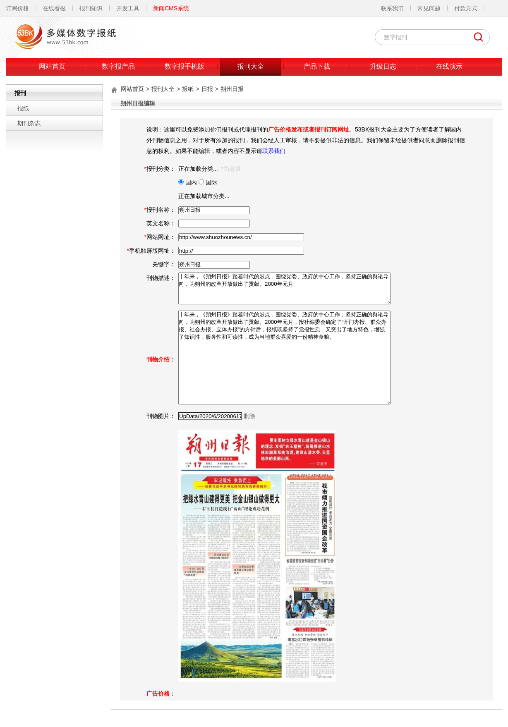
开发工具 (127, 8)
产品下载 (317, 66)
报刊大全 (250, 66)
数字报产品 (118, 66)
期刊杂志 (29, 123)
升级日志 (383, 66)
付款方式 (465, 8)
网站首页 (52, 66)
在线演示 (449, 66)
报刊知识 (91, 8)
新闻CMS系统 (171, 8)
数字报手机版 (184, 66)
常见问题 (429, 8)
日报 (207, 89)
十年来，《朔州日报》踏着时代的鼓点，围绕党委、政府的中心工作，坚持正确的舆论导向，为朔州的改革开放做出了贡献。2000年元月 (284, 288)
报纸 (23, 108)
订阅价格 (17, 8)
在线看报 (54, 8)
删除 (249, 416)
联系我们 (392, 8)
